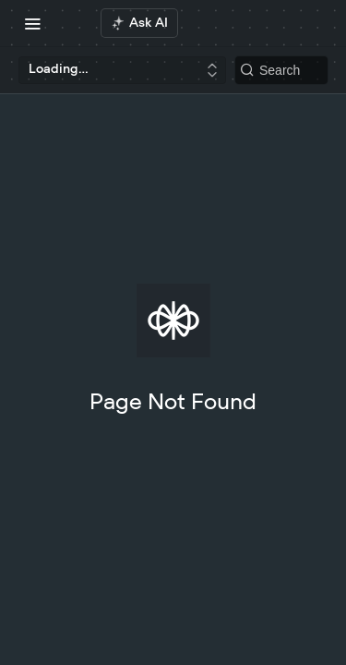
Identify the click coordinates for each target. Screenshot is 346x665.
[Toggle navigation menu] (32, 23)
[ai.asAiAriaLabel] (139, 23)
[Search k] (281, 70)
